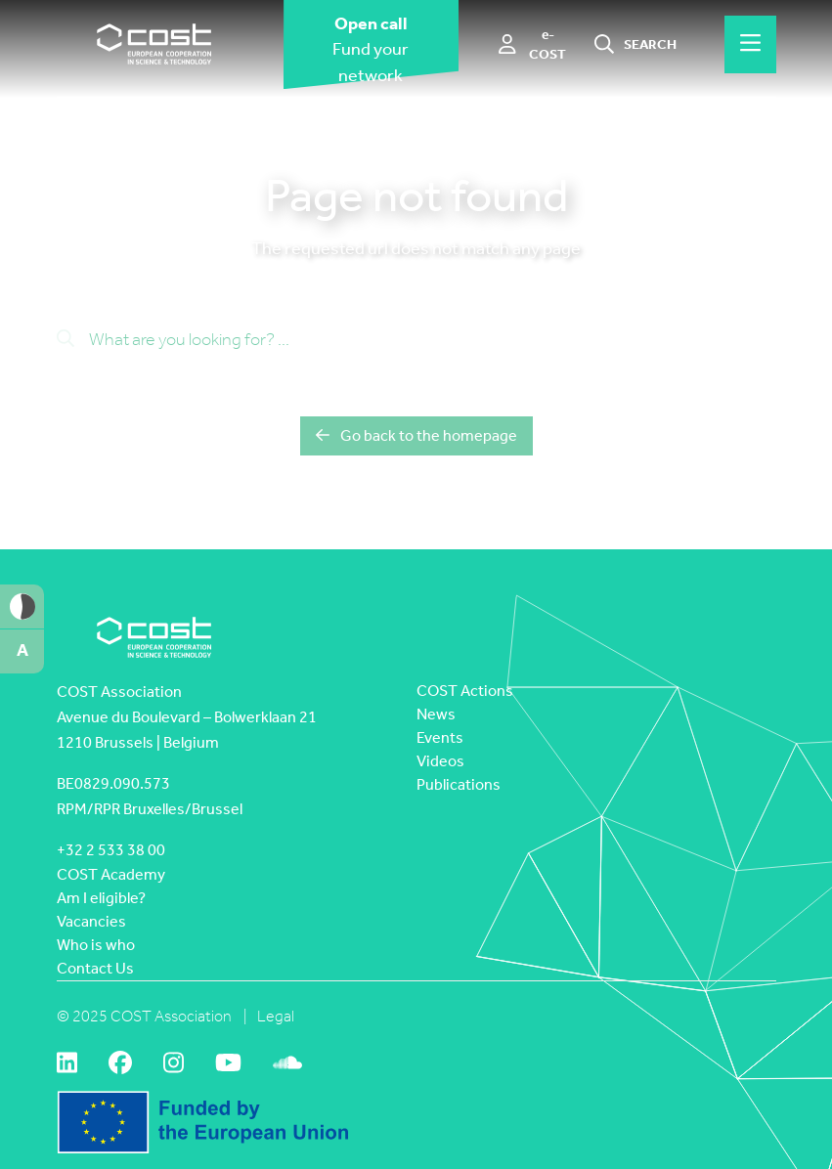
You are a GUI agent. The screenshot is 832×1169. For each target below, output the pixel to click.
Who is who (96, 944)
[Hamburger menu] (750, 44)
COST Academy (111, 874)
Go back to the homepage (416, 435)
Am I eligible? (101, 897)
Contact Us (95, 968)
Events (439, 737)
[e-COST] (534, 45)
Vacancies (91, 921)
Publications (458, 784)
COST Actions (464, 690)
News (436, 714)
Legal (275, 1016)
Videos (440, 761)
